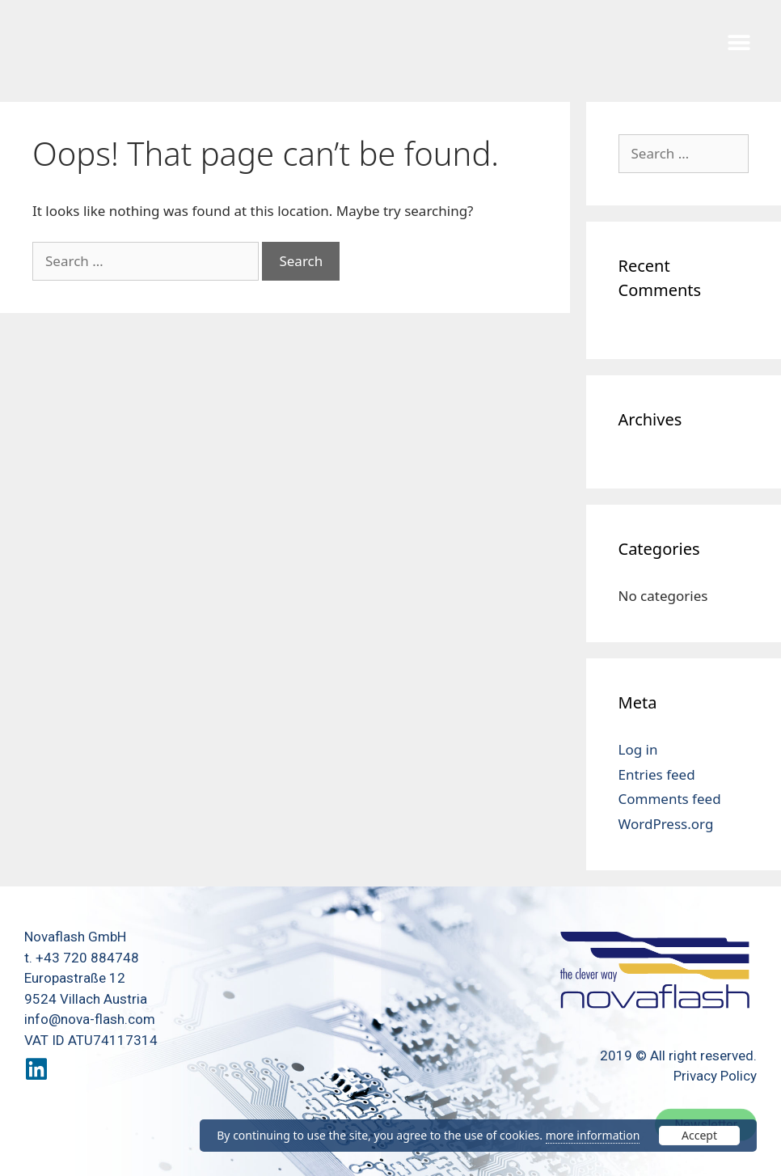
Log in (638, 749)
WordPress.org (666, 823)
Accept (699, 1135)
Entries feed (656, 774)
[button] (738, 42)
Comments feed (669, 798)
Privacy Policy (715, 1076)
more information (593, 1135)
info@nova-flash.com (89, 1019)
